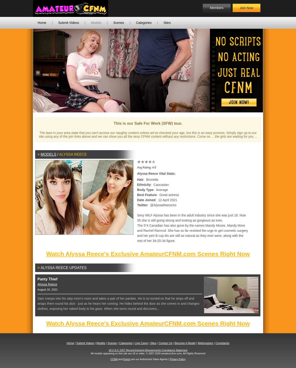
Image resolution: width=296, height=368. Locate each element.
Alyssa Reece (47, 284)
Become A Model (185, 343)
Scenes (118, 23)
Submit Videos (68, 23)
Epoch (126, 359)
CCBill (114, 359)
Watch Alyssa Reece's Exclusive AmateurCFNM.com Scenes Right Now (148, 254)
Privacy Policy (177, 359)
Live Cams (141, 343)
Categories (144, 23)
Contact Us (165, 343)
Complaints (222, 343)
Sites (167, 23)
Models (96, 23)
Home (42, 23)
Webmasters (205, 343)
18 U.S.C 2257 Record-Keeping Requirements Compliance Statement (148, 350)
